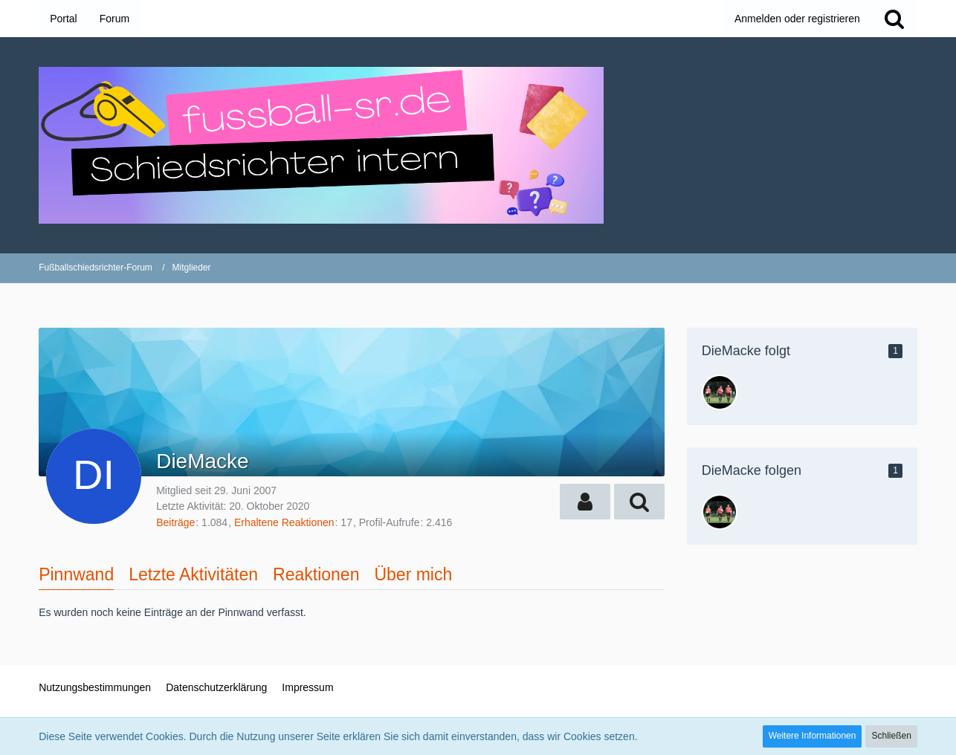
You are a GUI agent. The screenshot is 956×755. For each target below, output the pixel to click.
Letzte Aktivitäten (193, 574)
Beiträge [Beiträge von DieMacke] (175, 522)
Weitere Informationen (812, 735)
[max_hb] (719, 392)
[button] (585, 501)
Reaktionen (316, 574)
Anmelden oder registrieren (797, 19)
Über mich (413, 574)
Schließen (891, 735)
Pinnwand (76, 574)
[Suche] (894, 18)
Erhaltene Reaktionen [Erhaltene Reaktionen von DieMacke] (284, 522)
